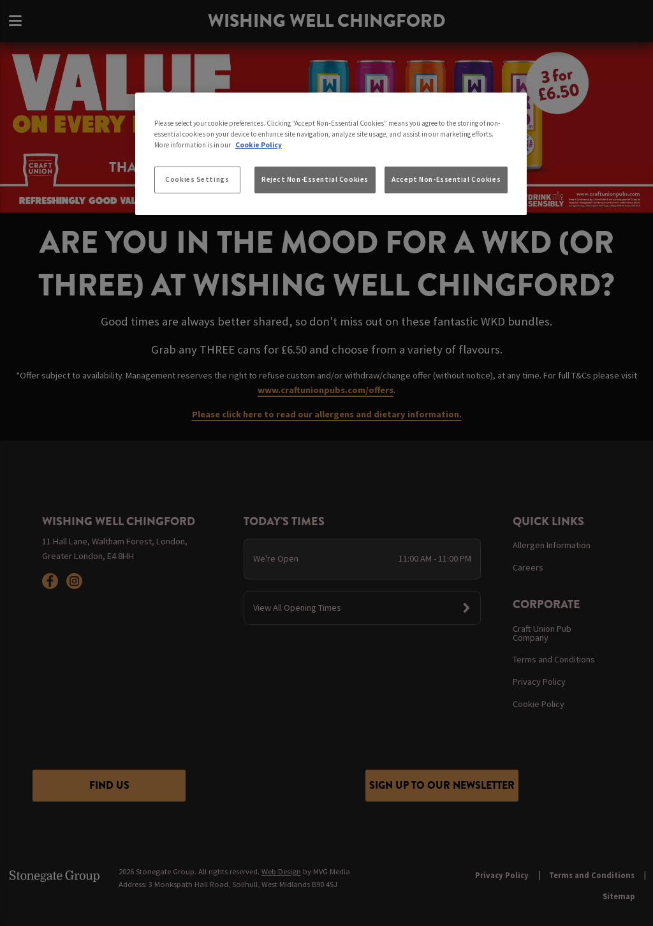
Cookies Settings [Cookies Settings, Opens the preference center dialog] (197, 179)
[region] (331, 154)
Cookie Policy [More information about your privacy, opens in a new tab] (258, 144)
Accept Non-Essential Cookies (446, 179)
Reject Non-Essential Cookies (315, 179)
